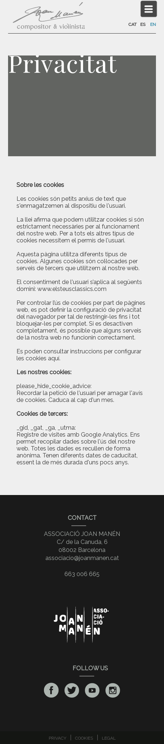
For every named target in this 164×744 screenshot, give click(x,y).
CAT (132, 24)
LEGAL (109, 738)
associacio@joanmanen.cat (82, 558)
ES (142, 24)
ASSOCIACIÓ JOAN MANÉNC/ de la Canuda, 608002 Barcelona (82, 541)
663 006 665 (82, 574)
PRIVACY (57, 738)
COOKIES (84, 738)
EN (153, 24)
